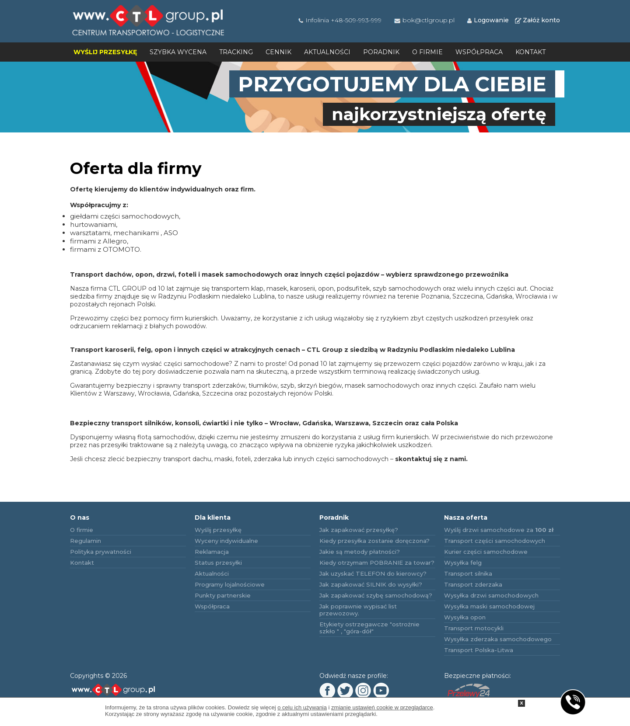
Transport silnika (468, 573)
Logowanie (487, 20)
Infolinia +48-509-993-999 (339, 20)
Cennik (278, 52)
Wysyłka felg (463, 562)
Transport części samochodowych (494, 540)
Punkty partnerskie (223, 595)
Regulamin (85, 540)
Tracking (236, 52)
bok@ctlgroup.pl (424, 20)
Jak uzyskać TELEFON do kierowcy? (373, 573)
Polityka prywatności (100, 551)
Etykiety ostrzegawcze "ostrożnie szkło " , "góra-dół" (369, 628)
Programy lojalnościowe (230, 584)
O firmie (427, 52)
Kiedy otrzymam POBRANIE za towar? (376, 562)
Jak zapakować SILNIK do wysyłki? (370, 584)
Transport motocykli (474, 628)
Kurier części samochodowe (486, 551)
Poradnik (381, 52)
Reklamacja (212, 551)
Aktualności (327, 52)
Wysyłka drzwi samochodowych (491, 595)
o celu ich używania (302, 707)
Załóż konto (537, 20)
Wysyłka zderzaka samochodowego (498, 639)
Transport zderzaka (473, 584)
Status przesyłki (218, 562)
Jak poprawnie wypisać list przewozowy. (358, 610)
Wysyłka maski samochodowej (489, 606)
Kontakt (530, 52)
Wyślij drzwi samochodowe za (498, 529)
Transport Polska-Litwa (478, 649)
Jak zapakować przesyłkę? (358, 529)
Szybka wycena (178, 52)
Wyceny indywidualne (226, 540)
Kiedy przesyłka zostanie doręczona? (374, 540)
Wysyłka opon (465, 617)
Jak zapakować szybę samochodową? (375, 595)
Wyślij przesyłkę (105, 52)
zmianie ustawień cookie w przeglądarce (382, 707)
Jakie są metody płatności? (359, 551)
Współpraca (479, 52)
